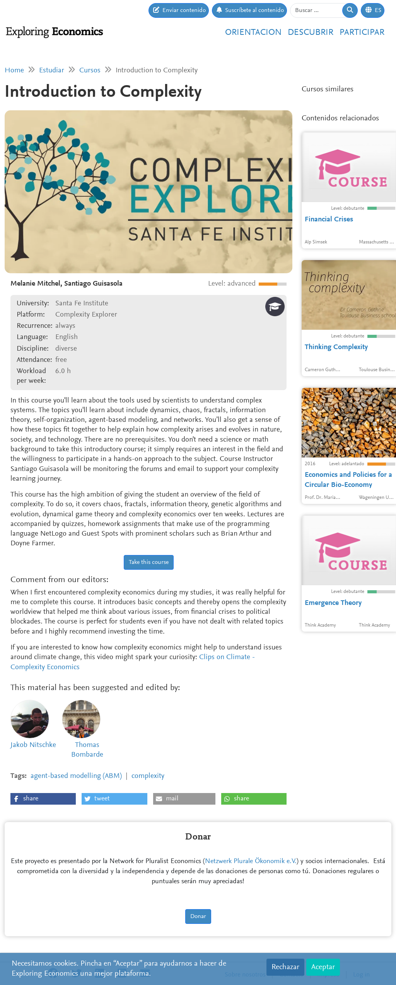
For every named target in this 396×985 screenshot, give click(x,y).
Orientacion (253, 32)
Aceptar (323, 967)
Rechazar (285, 967)
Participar (362, 32)
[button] (43, 799)
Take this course (149, 562)
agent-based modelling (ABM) (76, 776)
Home (14, 70)
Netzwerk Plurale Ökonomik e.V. (251, 861)
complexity (147, 776)
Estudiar (51, 70)
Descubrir (310, 32)
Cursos (90, 70)
